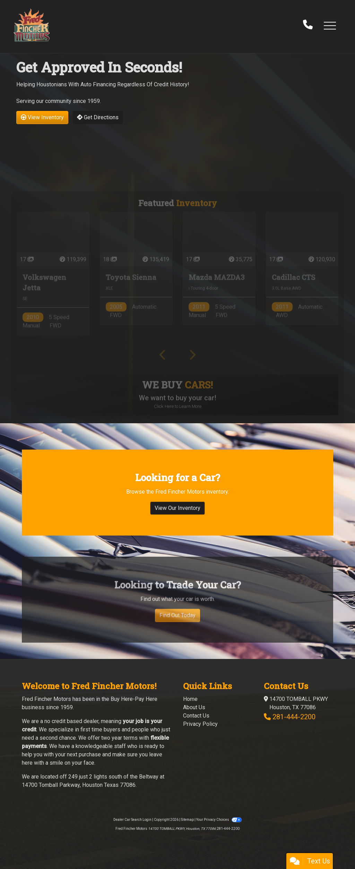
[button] (329, 25)
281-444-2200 (293, 717)
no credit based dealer (71, 721)
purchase (90, 754)
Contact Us (196, 715)
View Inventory (42, 117)
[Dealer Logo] (32, 25)
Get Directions (98, 117)
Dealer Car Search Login (132, 820)
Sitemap (187, 820)
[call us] (307, 25)
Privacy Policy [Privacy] (200, 724)
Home (190, 699)
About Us (194, 707)
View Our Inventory (177, 516)
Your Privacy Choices (218, 820)
